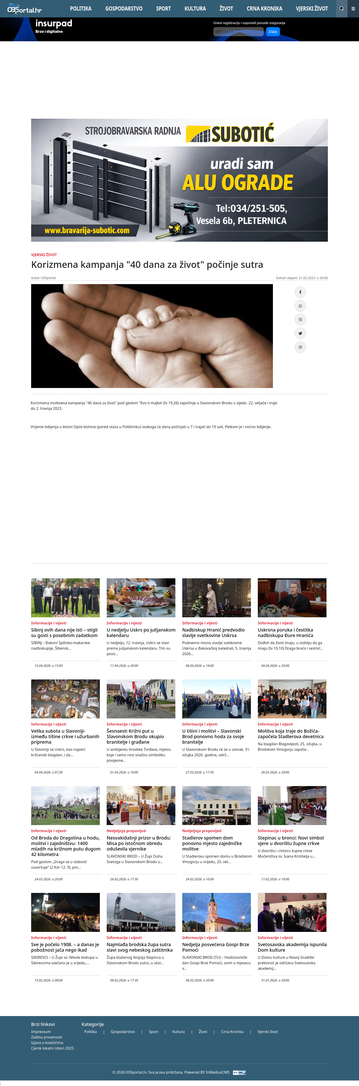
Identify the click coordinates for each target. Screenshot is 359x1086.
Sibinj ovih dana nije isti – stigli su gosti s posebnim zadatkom (64, 632)
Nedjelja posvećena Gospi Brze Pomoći (215, 947)
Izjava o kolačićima (47, 1042)
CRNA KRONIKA (264, 8)
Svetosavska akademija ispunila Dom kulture (292, 947)
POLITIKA (80, 8)
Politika (90, 1031)
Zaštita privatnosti (46, 1037)
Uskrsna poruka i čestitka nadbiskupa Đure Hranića (285, 632)
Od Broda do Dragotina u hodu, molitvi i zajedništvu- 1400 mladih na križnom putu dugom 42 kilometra (66, 846)
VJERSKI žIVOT (312, 8)
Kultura (178, 1031)
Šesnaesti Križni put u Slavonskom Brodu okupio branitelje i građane (135, 736)
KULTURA (195, 8)
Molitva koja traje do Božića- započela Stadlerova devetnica (291, 734)
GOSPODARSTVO (123, 8)
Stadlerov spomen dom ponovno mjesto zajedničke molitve (212, 843)
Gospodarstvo (123, 1031)
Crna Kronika (232, 1031)
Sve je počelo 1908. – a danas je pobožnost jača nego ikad (65, 947)
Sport (153, 1031)
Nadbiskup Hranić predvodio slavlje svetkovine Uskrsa (213, 632)
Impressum (41, 1031)
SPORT (163, 8)
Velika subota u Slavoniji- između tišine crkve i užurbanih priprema (65, 736)
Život (203, 1031)
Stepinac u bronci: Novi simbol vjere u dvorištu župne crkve (291, 840)
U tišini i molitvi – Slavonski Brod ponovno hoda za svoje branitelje (213, 736)
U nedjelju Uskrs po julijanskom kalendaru (141, 632)
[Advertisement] (179, 76)
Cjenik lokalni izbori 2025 (52, 1048)
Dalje (273, 31)
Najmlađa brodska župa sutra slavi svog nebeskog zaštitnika (140, 947)
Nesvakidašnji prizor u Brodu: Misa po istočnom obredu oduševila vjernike (139, 843)
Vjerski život (268, 1031)
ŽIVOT (226, 8)
